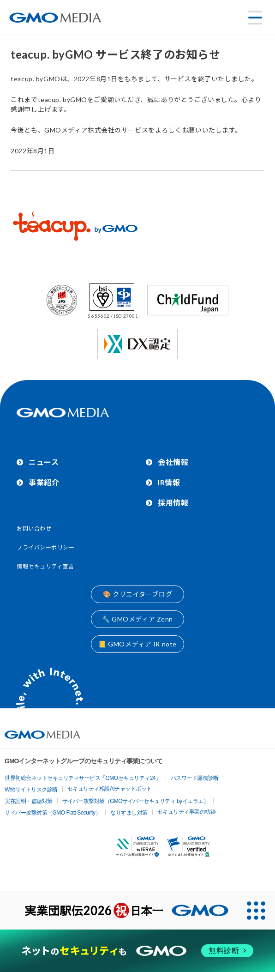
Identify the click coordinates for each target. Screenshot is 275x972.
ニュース (44, 462)
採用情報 (173, 502)
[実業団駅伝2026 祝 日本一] (119, 911)
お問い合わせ (34, 528)
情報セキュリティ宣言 (45, 566)
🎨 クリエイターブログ (137, 594)
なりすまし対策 (129, 812)
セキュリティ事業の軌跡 (186, 812)
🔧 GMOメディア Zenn (137, 619)
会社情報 (173, 462)
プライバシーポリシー (46, 547)
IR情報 (169, 482)
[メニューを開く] (255, 17)
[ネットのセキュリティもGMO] (137, 951)
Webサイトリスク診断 (31, 789)
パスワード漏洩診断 (195, 778)
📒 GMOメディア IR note (137, 644)
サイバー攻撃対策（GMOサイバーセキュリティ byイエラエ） (135, 801)
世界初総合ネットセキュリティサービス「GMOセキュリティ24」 (83, 778)
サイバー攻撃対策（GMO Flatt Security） (53, 812)
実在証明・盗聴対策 (29, 801)
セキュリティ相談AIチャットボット (109, 788)
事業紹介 (44, 482)
